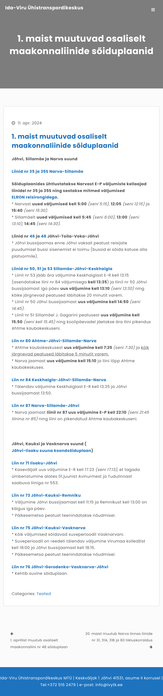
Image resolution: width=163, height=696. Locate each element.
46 (32, 236)
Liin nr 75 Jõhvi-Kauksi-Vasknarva (49, 528)
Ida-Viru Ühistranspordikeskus (44, 8)
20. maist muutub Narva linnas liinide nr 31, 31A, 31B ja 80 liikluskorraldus (119, 637)
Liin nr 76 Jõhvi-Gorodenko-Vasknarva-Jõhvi (60, 567)
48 (43, 236)
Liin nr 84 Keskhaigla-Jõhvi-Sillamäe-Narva (59, 380)
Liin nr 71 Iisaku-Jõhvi (34, 463)
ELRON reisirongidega (34, 197)
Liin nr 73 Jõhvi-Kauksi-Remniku (46, 495)
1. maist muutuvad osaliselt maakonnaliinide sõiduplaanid (65, 141)
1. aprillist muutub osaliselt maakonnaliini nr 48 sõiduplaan (39, 643)
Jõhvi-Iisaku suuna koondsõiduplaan (51, 451)
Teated (44, 594)
